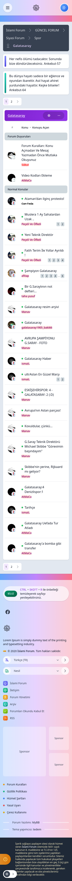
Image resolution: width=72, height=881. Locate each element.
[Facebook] (7, 612)
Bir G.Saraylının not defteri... (38, 288)
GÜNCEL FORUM (47, 30)
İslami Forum (15, 30)
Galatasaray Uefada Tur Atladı (41, 525)
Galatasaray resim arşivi (42, 307)
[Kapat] (7, 7)
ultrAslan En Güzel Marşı (42, 374)
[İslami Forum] (36, 8)
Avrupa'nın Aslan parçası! (43, 410)
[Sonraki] (18, 101)
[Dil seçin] (7, 660)
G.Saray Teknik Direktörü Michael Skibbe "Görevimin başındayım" (44, 446)
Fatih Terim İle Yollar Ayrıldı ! (44, 252)
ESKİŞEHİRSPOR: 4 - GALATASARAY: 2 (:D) (39, 392)
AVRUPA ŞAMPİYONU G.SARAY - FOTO (40, 340)
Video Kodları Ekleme (37, 175)
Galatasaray (33, 322)
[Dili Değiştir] (36, 660)
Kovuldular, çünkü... (39, 426)
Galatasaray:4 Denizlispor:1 (34, 489)
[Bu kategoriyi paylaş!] (59, 115)
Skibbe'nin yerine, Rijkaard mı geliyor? (43, 469)
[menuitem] (64, 7)
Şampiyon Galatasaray (41, 271)
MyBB (36, 822)
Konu (25, 127)
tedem (37, 829)
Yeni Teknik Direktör (39, 235)
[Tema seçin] (7, 671)
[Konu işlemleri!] (49, 115)
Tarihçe (30, 507)
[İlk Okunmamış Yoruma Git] (22, 198)
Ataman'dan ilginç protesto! (44, 199)
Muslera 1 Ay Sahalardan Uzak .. (42, 216)
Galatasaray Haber (38, 358)
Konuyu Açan (40, 127)
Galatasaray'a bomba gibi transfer (43, 545)
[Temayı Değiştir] (36, 671)
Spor (37, 38)
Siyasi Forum (15, 38)
